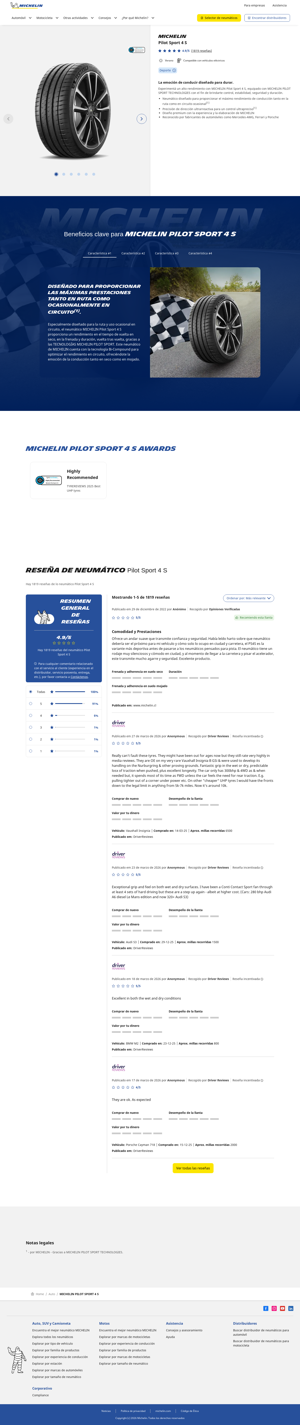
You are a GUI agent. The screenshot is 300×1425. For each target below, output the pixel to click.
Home (37, 1294)
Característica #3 (167, 253)
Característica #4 (200, 253)
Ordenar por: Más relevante (249, 598)
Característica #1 (99, 253)
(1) (207, 102)
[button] (185, 50)
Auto (52, 1294)
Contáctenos (79, 677)
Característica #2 (133, 253)
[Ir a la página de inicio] (26, 5)
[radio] (64, 692)
